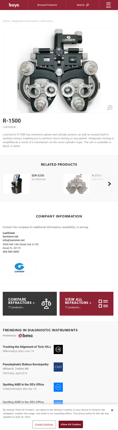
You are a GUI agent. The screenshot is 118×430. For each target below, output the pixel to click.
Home (6, 21)
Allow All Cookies (71, 425)
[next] (109, 184)
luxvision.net (10, 236)
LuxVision (9, 127)
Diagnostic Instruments (25, 21)
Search (83, 5)
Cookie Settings (44, 425)
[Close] (112, 411)
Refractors (47, 21)
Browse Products (47, 5)
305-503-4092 (11, 251)
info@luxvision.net (14, 240)
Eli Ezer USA (39, 179)
